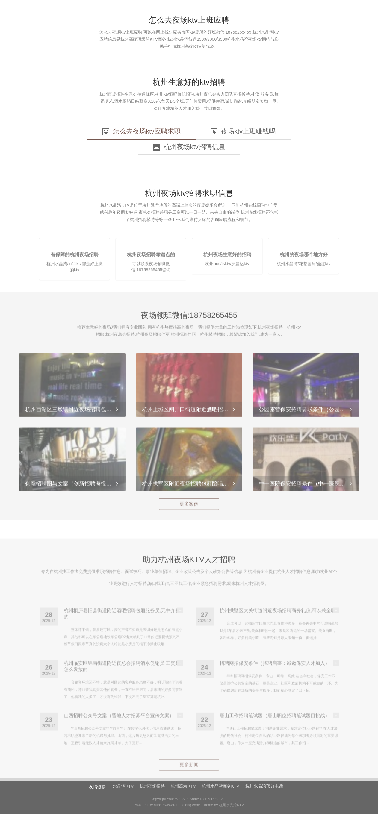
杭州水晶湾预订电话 (264, 786)
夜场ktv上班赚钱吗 (243, 131)
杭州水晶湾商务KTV (220, 786)
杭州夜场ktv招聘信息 (189, 147)
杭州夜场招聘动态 (184, 14)
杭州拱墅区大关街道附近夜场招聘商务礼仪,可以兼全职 (278, 619)
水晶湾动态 (271, 14)
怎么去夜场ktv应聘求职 (141, 131)
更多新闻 (189, 773)
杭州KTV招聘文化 (231, 14)
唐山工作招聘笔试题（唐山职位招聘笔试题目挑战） (275, 724)
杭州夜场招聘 (152, 786)
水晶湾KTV (123, 786)
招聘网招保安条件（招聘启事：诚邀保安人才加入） (275, 672)
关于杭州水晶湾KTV (101, 14)
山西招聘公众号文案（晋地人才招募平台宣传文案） (119, 724)
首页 (66, 14)
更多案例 (189, 508)
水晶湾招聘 (144, 14)
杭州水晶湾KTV (231, 805)
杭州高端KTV (183, 786)
